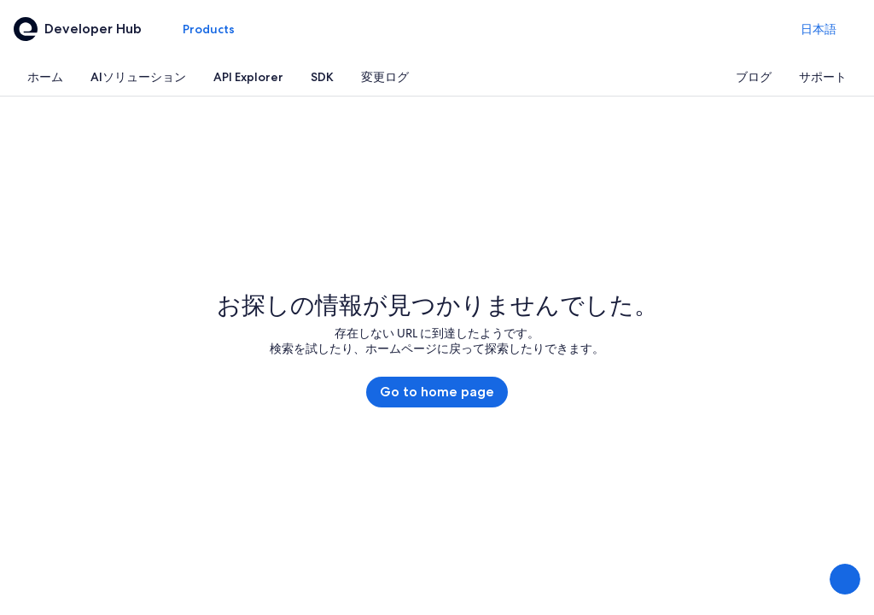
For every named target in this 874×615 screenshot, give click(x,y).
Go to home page (437, 392)
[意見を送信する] (845, 579)
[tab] (45, 77)
